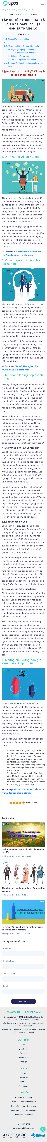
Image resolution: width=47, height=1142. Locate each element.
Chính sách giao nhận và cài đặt (23, 1110)
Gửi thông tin (23, 1001)
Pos (23, 1045)
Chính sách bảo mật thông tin (23, 1102)
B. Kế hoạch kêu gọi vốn (18, 56)
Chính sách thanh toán (23, 1115)
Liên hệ (23, 1082)
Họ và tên (7, 948)
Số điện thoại (8, 961)
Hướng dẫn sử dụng (23, 1097)
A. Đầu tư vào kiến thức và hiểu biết (23, 53)
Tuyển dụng (23, 1086)
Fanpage (23, 1053)
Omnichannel (23, 1057)
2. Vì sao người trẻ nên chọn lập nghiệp (22, 46)
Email (5, 986)
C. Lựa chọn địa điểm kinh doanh (22, 60)
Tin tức (23, 1073)
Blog (4, 9)
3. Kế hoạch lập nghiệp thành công (20, 50)
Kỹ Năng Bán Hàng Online (21, 9)
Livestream (23, 1049)
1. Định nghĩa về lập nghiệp (17, 39)
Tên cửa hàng (9, 974)
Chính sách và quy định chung (23, 1106)
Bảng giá (23, 1062)
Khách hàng (23, 1077)
